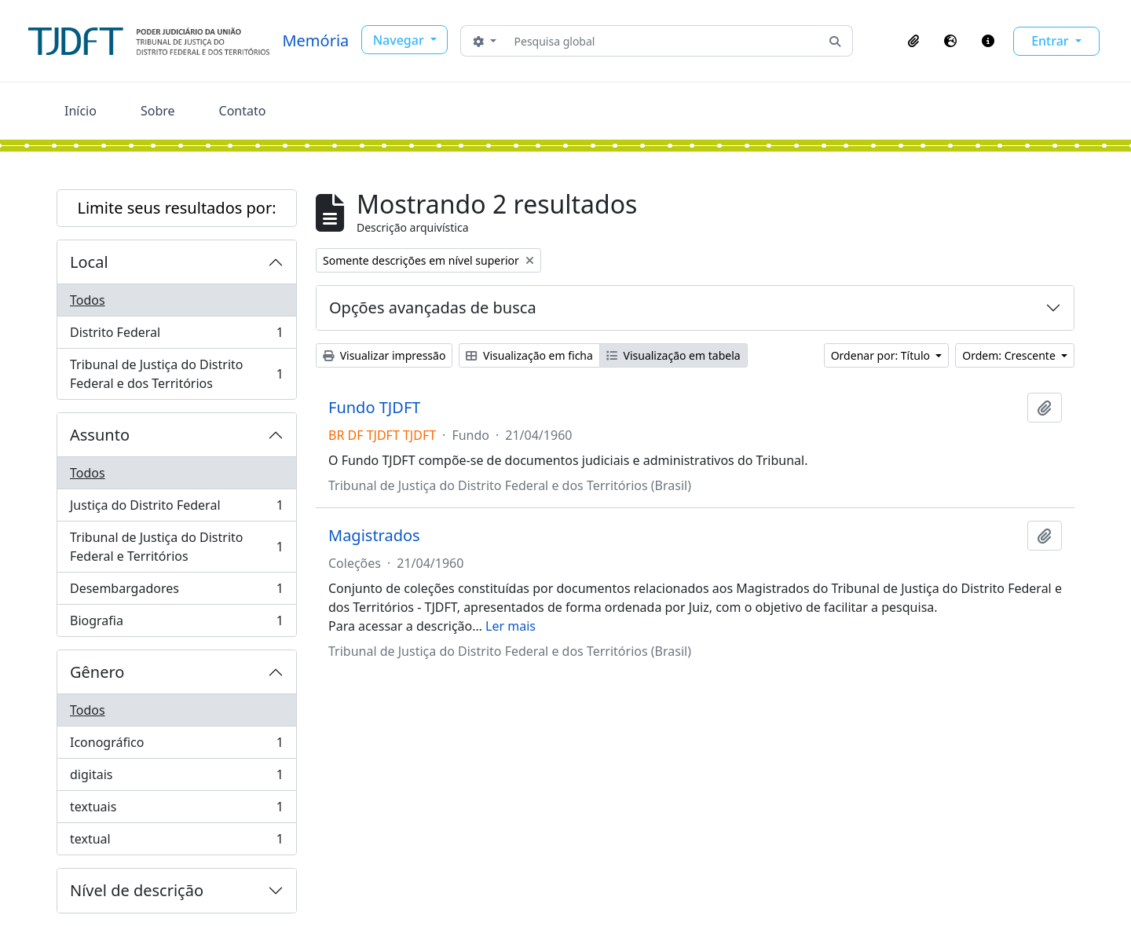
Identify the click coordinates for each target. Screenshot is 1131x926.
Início (80, 110)
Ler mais (510, 626)
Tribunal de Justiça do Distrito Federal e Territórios (176, 547)
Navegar (400, 40)
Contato (242, 110)
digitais (176, 778)
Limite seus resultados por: (176, 207)
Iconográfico (176, 746)
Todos (87, 300)
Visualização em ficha (529, 355)
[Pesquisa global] (663, 41)
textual (176, 842)
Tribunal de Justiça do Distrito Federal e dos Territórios (176, 374)
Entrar (1051, 40)
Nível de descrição (136, 890)
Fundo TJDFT (374, 407)
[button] (913, 40)
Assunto (100, 434)
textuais (176, 810)
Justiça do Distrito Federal (176, 509)
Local (89, 262)
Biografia (176, 623)
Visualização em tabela (673, 355)
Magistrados (374, 535)
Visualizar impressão (384, 355)
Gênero (97, 672)
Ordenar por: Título (882, 355)
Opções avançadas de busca (432, 307)
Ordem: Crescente (1010, 355)
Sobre (158, 110)
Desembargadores (176, 592)
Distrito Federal (176, 336)
